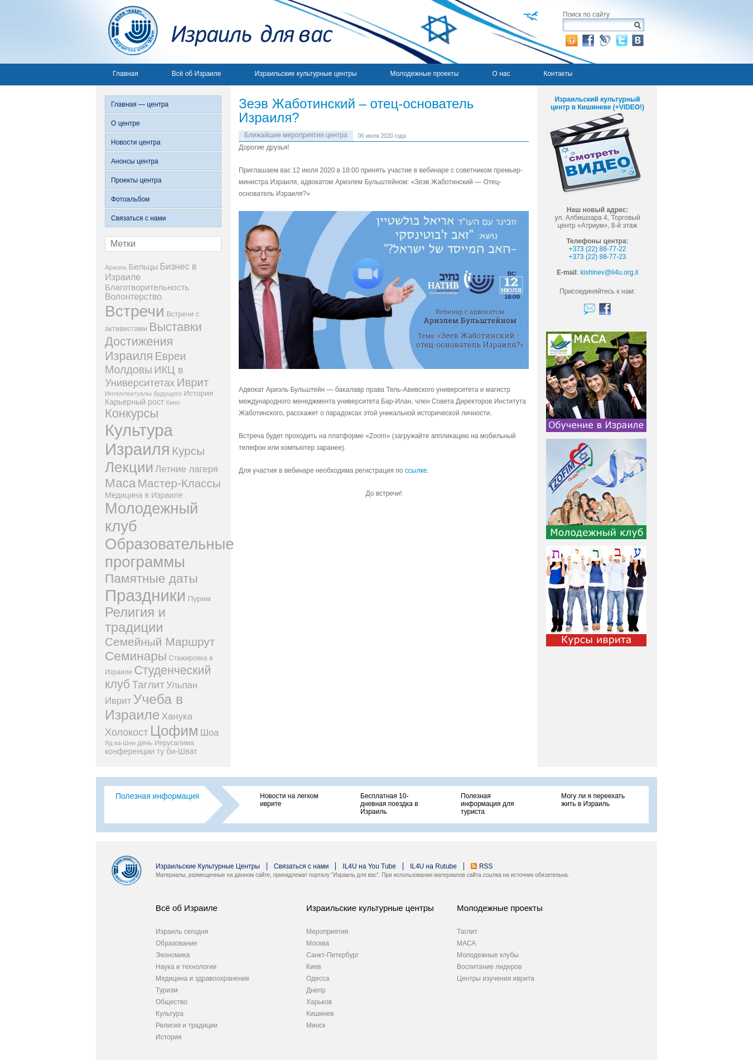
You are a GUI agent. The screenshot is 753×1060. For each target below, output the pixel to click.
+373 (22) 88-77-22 (597, 249)
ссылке (416, 470)
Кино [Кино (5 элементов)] (173, 402)
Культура (170, 1014)
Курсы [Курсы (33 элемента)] (188, 450)
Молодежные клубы (488, 955)
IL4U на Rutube (433, 866)
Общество (171, 1002)
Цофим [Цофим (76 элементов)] (174, 730)
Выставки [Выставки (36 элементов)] (175, 327)
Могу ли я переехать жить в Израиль (593, 800)
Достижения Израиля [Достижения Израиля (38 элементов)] (139, 348)
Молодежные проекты (424, 74)
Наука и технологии (186, 967)
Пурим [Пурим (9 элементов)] (198, 598)
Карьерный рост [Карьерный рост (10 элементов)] (135, 401)
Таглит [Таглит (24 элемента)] (148, 684)
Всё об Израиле (196, 74)
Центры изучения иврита (495, 978)
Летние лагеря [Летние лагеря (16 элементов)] (186, 469)
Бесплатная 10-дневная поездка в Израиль (389, 804)
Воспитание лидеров (489, 967)
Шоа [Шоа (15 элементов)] (209, 732)
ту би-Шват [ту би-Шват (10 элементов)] (177, 751)
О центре (125, 123)
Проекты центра (136, 180)
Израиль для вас (214, 32)
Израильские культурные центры (305, 74)
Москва (317, 943)
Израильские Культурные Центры (208, 866)
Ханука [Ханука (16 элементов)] (177, 716)
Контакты (557, 74)
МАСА (466, 943)
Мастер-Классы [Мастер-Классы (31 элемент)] (179, 483)
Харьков (319, 1002)
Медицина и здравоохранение (202, 978)
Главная (125, 74)
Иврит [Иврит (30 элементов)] (193, 382)
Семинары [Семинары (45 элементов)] (136, 656)
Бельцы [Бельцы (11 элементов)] (143, 266)
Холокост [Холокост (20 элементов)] (126, 732)
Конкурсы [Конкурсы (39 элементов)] (131, 413)
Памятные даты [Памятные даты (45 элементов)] (151, 578)
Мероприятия (327, 932)
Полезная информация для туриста (487, 804)
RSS (486, 866)
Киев (313, 967)
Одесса (317, 978)
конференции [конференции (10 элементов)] (130, 751)
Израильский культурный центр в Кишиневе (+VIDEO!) (597, 103)
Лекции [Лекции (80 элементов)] (129, 467)
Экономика (173, 955)
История (169, 1037)
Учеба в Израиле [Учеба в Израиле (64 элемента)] (144, 707)
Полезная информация (157, 796)
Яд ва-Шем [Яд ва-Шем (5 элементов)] (120, 743)
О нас (501, 74)
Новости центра (136, 142)
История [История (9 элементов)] (198, 393)
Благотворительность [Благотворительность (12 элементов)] (147, 287)
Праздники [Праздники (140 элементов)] (145, 595)
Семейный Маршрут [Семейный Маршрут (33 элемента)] (160, 641)
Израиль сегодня (182, 932)
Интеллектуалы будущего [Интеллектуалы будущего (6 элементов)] (143, 393)
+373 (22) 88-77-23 (597, 257)
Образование (176, 943)
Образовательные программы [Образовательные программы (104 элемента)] (169, 552)
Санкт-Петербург (332, 955)
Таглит (467, 932)
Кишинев (320, 1014)
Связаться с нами (138, 218)
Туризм (167, 990)
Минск (316, 1025)
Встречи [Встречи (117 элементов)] (135, 311)
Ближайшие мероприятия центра (295, 135)
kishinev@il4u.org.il (610, 272)
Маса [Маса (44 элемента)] (120, 483)
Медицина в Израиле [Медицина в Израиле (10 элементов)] (144, 495)
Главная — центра (139, 104)
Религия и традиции (187, 1025)
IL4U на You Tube (369, 866)
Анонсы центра (134, 161)
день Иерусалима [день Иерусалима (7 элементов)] (165, 743)
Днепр (316, 990)
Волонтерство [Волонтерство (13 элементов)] (133, 296)
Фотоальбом (130, 199)
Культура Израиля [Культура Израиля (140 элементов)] (139, 439)
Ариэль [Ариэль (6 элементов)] (116, 267)
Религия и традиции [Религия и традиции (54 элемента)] (135, 620)
